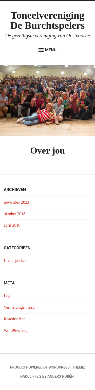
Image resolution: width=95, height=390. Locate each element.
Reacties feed (15, 319)
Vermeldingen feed (19, 307)
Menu (47, 50)
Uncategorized (15, 260)
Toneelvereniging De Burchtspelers (47, 20)
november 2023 (16, 202)
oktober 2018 (14, 214)
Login (8, 296)
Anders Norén (60, 376)
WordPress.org (16, 330)
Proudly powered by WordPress (40, 367)
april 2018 (12, 225)
